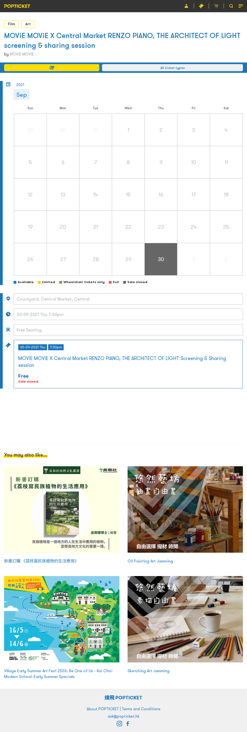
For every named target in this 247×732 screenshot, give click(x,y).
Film (11, 23)
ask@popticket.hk (123, 716)
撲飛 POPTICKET (124, 698)
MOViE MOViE (22, 54)
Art (28, 23)
